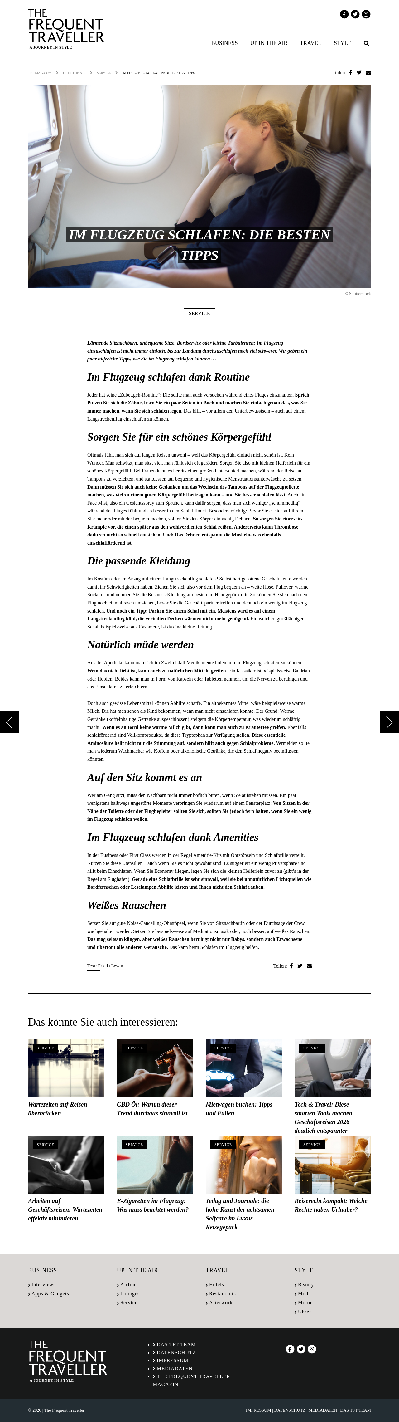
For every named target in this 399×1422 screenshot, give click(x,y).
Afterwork (221, 1302)
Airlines (129, 1284)
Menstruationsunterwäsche (255, 478)
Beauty (306, 1284)
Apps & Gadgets (50, 1293)
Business (224, 43)
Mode (304, 1293)
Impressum (172, 1360)
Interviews (43, 1284)
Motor (305, 1302)
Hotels (216, 1284)
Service (104, 73)
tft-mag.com (40, 73)
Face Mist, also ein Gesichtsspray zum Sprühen (134, 503)
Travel (310, 43)
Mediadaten (175, 1368)
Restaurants (222, 1293)
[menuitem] (225, 43)
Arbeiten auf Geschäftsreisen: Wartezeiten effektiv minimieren (65, 1209)
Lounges (130, 1293)
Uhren (305, 1311)
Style (342, 43)
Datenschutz (176, 1352)
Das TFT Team (176, 1344)
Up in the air (269, 43)
